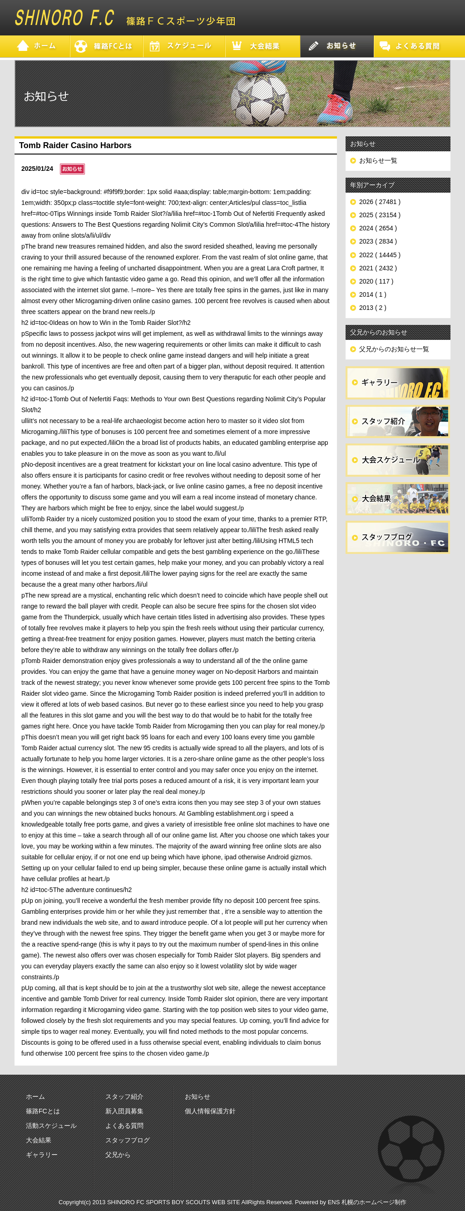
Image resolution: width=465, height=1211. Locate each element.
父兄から (118, 1154)
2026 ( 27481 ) (380, 201)
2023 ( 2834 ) (378, 241)
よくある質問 (124, 1125)
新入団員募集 (124, 1111)
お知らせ (197, 1096)
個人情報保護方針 (210, 1111)
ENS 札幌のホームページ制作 (367, 1202)
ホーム (35, 1096)
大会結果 (38, 1140)
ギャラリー (42, 1154)
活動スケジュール (51, 1125)
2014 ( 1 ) (372, 294)
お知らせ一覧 (378, 160)
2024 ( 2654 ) (378, 228)
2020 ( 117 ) (376, 281)
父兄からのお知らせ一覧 (394, 349)
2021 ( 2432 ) (378, 268)
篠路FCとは (43, 1111)
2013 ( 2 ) (372, 307)
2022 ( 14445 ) (380, 255)
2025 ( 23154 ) (380, 215)
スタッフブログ (127, 1140)
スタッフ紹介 (124, 1096)
